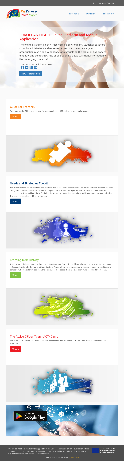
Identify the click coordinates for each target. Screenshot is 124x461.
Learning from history (24, 260)
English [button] (97, 3)
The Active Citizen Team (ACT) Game (34, 336)
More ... (15, 116)
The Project (108, 13)
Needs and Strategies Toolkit (29, 183)
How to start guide (30, 73)
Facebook (74, 13)
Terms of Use (74, 457)
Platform (90, 13)
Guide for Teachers (22, 107)
